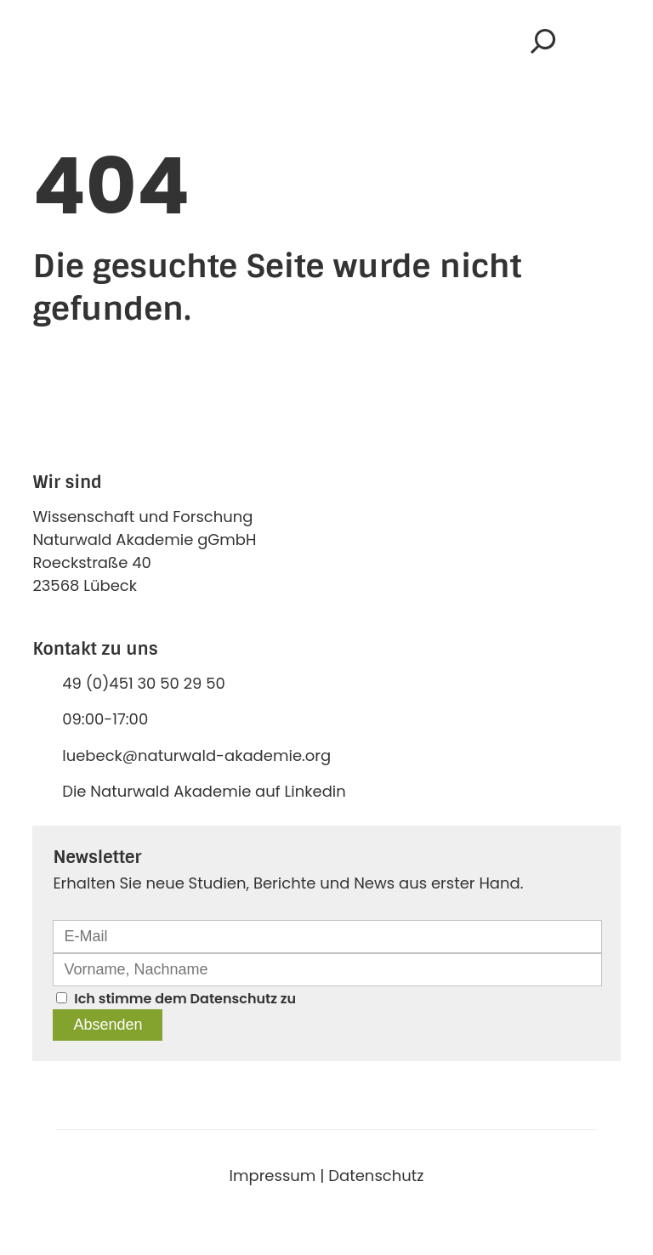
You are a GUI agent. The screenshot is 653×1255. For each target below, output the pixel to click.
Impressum (273, 1175)
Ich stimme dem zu (185, 998)
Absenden (107, 1024)
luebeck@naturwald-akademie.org (196, 755)
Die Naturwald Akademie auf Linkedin (204, 791)
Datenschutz (233, 998)
